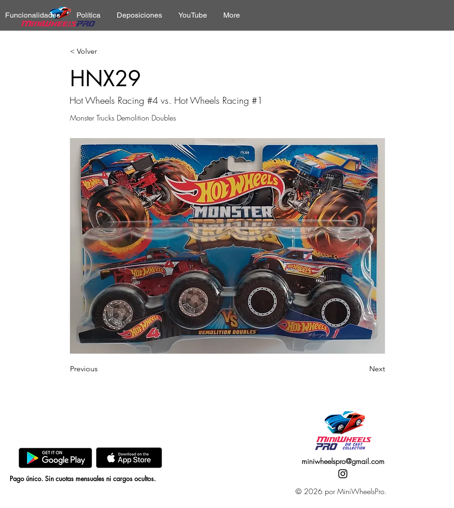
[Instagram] (343, 474)
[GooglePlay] (55, 457)
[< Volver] (100, 51)
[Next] (362, 369)
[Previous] (100, 369)
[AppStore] (129, 457)
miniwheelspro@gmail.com (343, 461)
